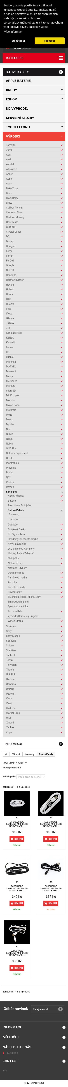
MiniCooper (12, 395)
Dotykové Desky (17, 529)
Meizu (9, 376)
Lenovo (10, 347)
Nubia (9, 443)
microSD (11, 390)
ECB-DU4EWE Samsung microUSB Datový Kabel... (51, 824)
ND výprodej (17, 108)
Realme (10, 482)
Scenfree (11, 626)
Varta (9, 698)
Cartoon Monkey (15, 217)
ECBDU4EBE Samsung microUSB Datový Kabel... (17, 888)
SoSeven (11, 640)
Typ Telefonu (18, 127)
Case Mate (12, 222)
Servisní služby (20, 118)
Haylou (10, 284)
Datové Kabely (16, 510)
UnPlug (10, 688)
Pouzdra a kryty (16, 587)
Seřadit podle (9, 776)
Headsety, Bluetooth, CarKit (23, 539)
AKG (8, 159)
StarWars (11, 650)
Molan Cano (13, 405)
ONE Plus (11, 448)
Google (10, 265)
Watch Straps (15, 620)
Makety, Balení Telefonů (21, 553)
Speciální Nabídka (18, 606)
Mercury (10, 385)
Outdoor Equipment (17, 453)
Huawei (10, 304)
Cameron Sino (14, 212)
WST (8, 717)
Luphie (9, 356)
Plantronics (12, 462)
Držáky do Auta (16, 534)
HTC (8, 299)
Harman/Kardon (15, 279)
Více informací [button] (13, 31)
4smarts (10, 145)
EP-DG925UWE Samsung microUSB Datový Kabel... (17, 824)
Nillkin (9, 434)
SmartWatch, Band (18, 601)
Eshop (11, 99)
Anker (9, 173)
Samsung (11, 491)
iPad (8, 308)
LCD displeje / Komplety (21, 548)
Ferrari (9, 255)
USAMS (10, 693)
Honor (9, 294)
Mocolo (10, 400)
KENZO (10, 337)
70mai (9, 149)
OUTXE (10, 458)
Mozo (9, 414)
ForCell (10, 260)
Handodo (11, 275)
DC (7, 236)
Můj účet (11, 1037)
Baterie (12, 500)
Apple (9, 178)
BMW (9, 202)
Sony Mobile (13, 635)
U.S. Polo (11, 674)
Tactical (10, 655)
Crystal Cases (14, 231)
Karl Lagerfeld (14, 332)
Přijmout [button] (49, 40)
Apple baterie (18, 81)
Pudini (9, 472)
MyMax (10, 424)
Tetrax (9, 660)
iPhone (10, 318)
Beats (9, 193)
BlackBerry (12, 198)
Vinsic (9, 703)
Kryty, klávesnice (17, 543)
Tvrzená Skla (15, 611)
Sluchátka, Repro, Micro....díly (24, 596)
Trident (10, 669)
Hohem (10, 289)
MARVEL (11, 366)
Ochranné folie (16, 572)
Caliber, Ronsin (14, 207)
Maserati (11, 371)
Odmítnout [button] (18, 40)
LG (7, 352)
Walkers (10, 708)
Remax (10, 487)
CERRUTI (11, 226)
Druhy (11, 90)
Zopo (9, 732)
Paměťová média (17, 577)
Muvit (9, 419)
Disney (10, 241)
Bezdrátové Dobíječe (19, 505)
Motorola (11, 409)
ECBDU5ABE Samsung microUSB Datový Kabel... (51, 888)
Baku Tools (12, 188)
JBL (8, 328)
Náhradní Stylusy (17, 568)
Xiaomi (10, 722)
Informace (13, 744)
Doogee (10, 246)
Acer (8, 154)
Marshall (11, 361)
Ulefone (10, 679)
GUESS (10, 270)
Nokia (9, 438)
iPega (9, 313)
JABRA (10, 323)
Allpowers (11, 169)
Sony (9, 631)
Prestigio (11, 467)
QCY (8, 477)
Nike (8, 429)
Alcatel (10, 164)
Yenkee (10, 727)
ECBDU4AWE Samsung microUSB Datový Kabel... (17, 953)
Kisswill (10, 342)
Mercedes (11, 381)
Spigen (10, 645)
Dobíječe (13, 524)
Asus (9, 183)
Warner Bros (13, 713)
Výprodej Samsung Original (23, 616)
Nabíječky (13, 558)
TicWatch (11, 664)
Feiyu (9, 251)
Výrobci (13, 136)
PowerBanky (15, 592)
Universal (14, 519)
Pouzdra (12, 582)
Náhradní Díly (15, 563)
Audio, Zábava (16, 495)
